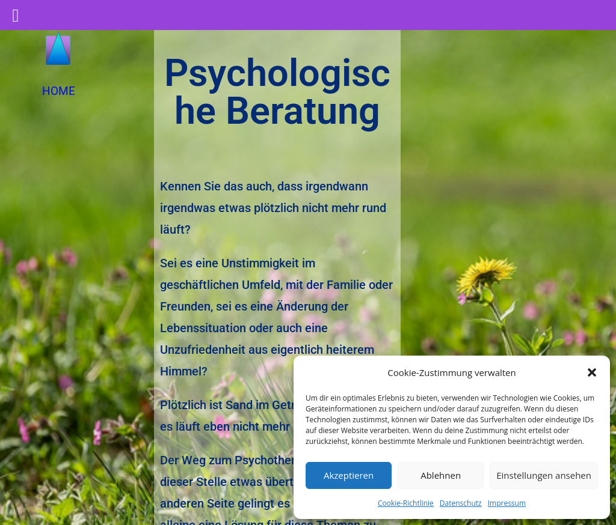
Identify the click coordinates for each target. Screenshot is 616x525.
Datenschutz (461, 503)
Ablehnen (440, 475)
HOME (58, 91)
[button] (592, 372)
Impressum (507, 503)
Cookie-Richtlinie (406, 503)
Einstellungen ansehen (543, 475)
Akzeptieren (349, 475)
